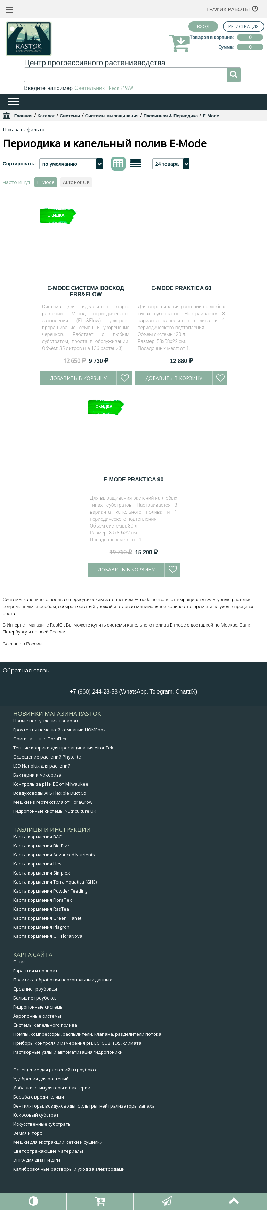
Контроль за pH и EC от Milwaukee (50, 784)
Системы (70, 115)
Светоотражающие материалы (48, 1151)
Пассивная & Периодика (171, 115)
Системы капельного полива (45, 1025)
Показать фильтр (23, 129)
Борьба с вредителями (38, 1097)
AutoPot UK (76, 182)
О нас (19, 962)
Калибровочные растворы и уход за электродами (69, 1169)
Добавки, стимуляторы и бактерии (51, 1088)
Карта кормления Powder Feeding (50, 891)
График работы (228, 9)
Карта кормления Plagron (41, 927)
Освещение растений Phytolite (47, 757)
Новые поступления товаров (45, 721)
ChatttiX (185, 692)
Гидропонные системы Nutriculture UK (54, 811)
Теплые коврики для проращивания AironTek (63, 748)
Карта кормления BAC (37, 837)
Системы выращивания (112, 115)
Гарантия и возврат (35, 971)
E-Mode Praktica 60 (181, 288)
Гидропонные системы (38, 1007)
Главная (23, 115)
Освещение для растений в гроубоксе (55, 1070)
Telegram (160, 692)
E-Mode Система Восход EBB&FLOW (85, 291)
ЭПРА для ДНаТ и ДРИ (36, 1160)
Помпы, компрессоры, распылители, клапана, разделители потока (87, 1034)
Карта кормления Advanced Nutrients (54, 855)
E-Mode (46, 182)
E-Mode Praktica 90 (134, 479)
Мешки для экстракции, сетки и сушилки (58, 1142)
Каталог (46, 115)
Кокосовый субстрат (36, 1115)
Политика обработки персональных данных (62, 980)
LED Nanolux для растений (42, 766)
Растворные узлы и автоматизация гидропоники (68, 1052)
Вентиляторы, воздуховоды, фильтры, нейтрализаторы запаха (84, 1106)
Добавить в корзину (78, 378)
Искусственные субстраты (42, 1124)
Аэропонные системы (37, 1016)
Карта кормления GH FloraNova (47, 936)
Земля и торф (28, 1133)
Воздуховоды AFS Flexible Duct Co (49, 793)
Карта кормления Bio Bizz (41, 846)
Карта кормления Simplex (41, 873)
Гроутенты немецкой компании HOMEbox (59, 730)
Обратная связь (26, 670)
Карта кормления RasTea (41, 909)
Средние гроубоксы (35, 989)
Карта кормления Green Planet (47, 918)
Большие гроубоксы (35, 998)
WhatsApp (134, 692)
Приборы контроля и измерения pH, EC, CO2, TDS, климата (77, 1043)
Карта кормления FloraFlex (42, 900)
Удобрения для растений (41, 1079)
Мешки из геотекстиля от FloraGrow (52, 802)
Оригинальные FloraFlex (39, 739)
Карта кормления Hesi (38, 864)
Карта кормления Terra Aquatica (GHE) (55, 882)
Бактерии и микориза (37, 775)
